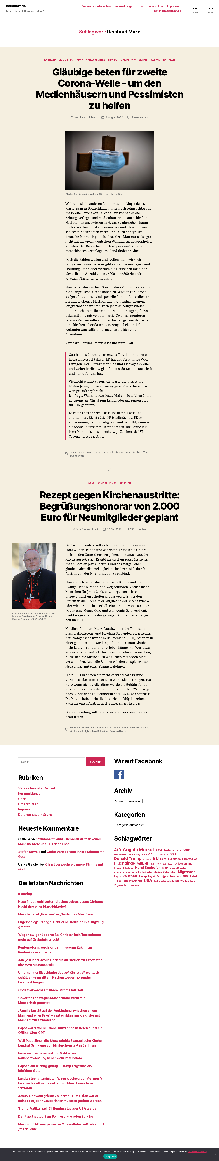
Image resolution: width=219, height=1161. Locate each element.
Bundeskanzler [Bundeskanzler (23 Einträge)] (120, 855)
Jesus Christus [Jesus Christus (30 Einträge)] (178, 868)
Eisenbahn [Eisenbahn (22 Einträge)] (147, 859)
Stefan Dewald (29, 852)
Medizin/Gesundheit (134, 60)
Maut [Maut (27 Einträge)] (173, 872)
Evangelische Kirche (81, 452)
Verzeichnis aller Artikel (96, 6)
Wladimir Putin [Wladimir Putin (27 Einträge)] (187, 881)
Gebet (97, 452)
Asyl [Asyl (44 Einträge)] (158, 850)
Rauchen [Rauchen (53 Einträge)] (129, 876)
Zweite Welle (77, 455)
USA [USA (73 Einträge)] (148, 880)
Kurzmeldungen (124, 6)
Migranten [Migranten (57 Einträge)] (187, 872)
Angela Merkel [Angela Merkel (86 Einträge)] (138, 849)
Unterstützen (155, 6)
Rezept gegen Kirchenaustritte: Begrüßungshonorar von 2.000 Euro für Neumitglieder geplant (109, 506)
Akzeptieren (110, 1156)
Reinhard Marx (140, 452)
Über (141, 6)
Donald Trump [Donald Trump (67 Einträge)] (127, 858)
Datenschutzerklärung (167, 10)
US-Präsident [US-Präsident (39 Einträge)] (133, 881)
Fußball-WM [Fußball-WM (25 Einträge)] (155, 864)
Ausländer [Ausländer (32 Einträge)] (169, 850)
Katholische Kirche (112, 452)
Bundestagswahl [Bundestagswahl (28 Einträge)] (138, 854)
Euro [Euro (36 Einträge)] (163, 859)
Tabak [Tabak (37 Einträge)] (193, 876)
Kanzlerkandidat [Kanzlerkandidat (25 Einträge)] (122, 872)
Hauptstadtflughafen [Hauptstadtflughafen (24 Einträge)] (124, 868)
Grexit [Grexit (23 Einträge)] (170, 864)
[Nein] (215, 1154)
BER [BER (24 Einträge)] (179, 850)
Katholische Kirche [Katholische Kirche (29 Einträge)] (142, 872)
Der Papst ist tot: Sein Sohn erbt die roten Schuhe (55, 1116)
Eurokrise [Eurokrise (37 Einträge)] (174, 859)
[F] (157, 774)
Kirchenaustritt (78, 731)
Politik (155, 60)
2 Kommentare (140, 117)
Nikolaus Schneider (97, 731)
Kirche (127, 452)
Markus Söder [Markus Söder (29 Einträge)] (161, 872)
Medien (112, 60)
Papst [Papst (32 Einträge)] (117, 876)
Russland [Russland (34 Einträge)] (175, 876)
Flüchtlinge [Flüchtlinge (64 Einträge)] (124, 863)
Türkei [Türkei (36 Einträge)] (118, 881)
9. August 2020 (114, 117)
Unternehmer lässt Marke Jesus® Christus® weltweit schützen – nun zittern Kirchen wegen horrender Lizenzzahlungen (58, 977)
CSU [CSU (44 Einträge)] (172, 854)
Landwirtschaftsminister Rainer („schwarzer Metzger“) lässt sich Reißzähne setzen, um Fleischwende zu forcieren (60, 1083)
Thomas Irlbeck (88, 117)
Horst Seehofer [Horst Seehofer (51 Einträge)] (147, 867)
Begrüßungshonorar (81, 727)
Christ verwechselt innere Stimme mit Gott (50, 990)
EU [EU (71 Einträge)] (156, 858)
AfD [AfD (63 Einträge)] (117, 849)
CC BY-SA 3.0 (38, 618)
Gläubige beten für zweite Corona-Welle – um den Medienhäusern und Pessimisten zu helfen (109, 88)
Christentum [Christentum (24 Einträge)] (162, 854)
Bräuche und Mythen (58, 60)
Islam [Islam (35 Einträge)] (165, 867)
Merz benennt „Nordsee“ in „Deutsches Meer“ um (55, 914)
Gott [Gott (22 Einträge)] (164, 864)
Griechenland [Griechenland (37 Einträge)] (184, 863)
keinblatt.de (16, 6)
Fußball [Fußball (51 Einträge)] (142, 863)
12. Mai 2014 (114, 529)
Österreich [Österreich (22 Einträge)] (134, 886)
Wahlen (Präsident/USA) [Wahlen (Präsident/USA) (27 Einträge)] (166, 881)
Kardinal (121, 727)
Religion (169, 60)
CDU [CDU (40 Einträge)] (151, 854)
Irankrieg (25, 894)
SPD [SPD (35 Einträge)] (185, 876)
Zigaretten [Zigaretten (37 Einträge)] (121, 885)
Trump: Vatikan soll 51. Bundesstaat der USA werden (58, 1108)
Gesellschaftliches (90, 60)
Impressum (174, 6)
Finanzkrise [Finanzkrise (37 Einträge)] (189, 859)
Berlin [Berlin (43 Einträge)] (186, 850)
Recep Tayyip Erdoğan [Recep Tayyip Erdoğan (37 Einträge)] (153, 876)
